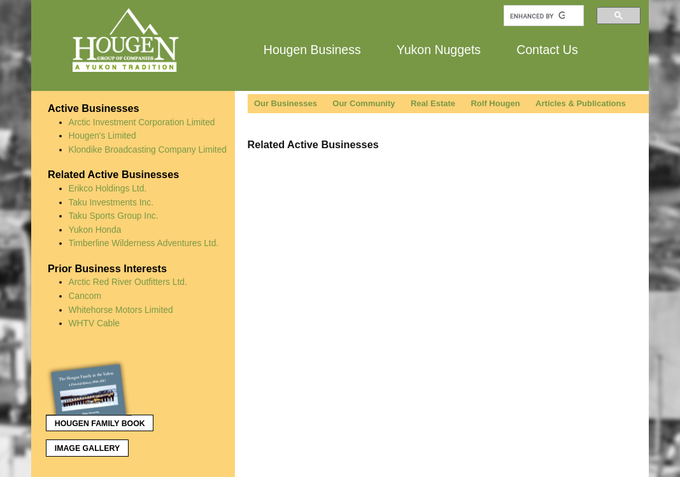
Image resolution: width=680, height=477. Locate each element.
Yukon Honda (95, 230)
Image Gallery (87, 448)
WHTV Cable (94, 323)
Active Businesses (93, 108)
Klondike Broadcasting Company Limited (148, 149)
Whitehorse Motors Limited (121, 310)
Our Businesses (285, 103)
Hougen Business (312, 49)
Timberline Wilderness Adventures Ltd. (144, 243)
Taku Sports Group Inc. (114, 216)
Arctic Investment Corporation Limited (142, 122)
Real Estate (433, 103)
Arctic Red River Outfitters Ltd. (128, 282)
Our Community (363, 103)
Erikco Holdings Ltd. (108, 188)
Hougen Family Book (95, 421)
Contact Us (546, 49)
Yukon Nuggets (439, 49)
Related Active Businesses (113, 174)
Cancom (85, 296)
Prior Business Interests (107, 268)
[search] (537, 16)
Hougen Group (127, 40)
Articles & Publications (580, 103)
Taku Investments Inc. (111, 202)
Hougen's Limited (102, 135)
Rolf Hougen (495, 103)
